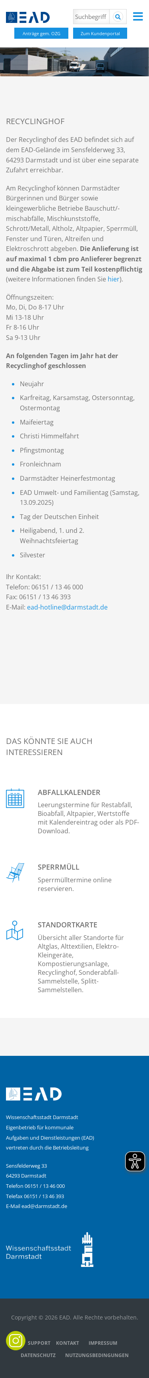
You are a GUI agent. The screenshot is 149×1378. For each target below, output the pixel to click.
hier (114, 279)
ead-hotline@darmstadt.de (67, 607)
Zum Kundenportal (100, 33)
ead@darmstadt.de (44, 1206)
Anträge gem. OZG (41, 33)
